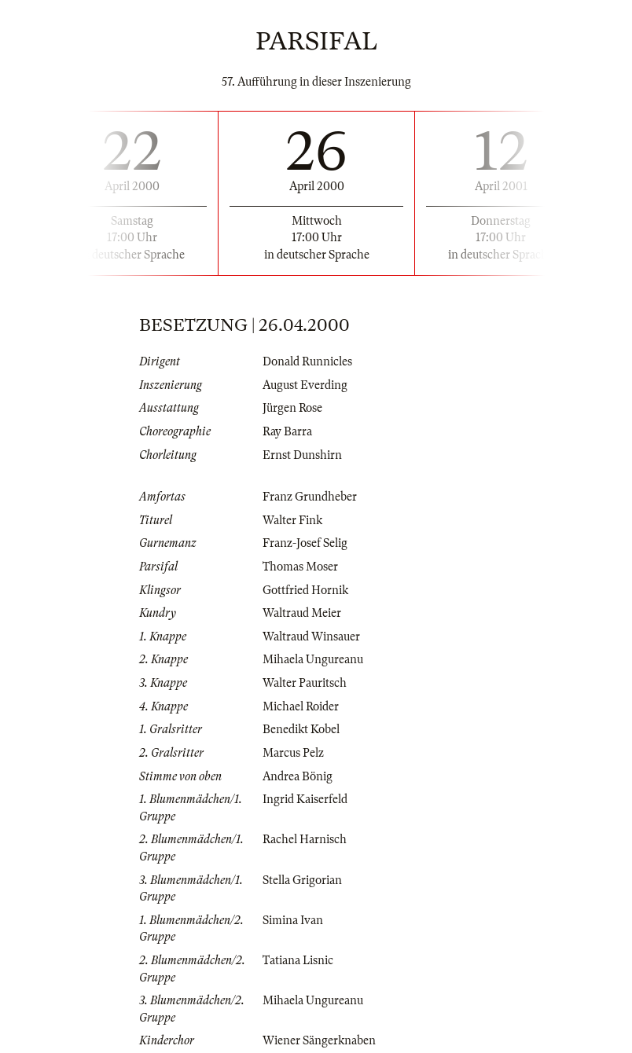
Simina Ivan (293, 920)
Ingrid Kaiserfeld (305, 799)
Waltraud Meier (302, 613)
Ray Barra (287, 431)
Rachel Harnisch (305, 839)
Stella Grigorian (302, 880)
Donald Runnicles (307, 361)
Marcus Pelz (293, 753)
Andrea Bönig (298, 776)
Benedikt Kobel (301, 729)
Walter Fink (292, 520)
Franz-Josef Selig (305, 543)
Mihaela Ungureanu (313, 659)
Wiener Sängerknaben (319, 1040)
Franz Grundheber (310, 496)
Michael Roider (301, 706)
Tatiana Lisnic (298, 960)
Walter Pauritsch (305, 683)
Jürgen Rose (292, 408)
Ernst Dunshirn (302, 455)
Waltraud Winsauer (311, 636)
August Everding (305, 385)
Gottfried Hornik (305, 590)
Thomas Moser (300, 566)
